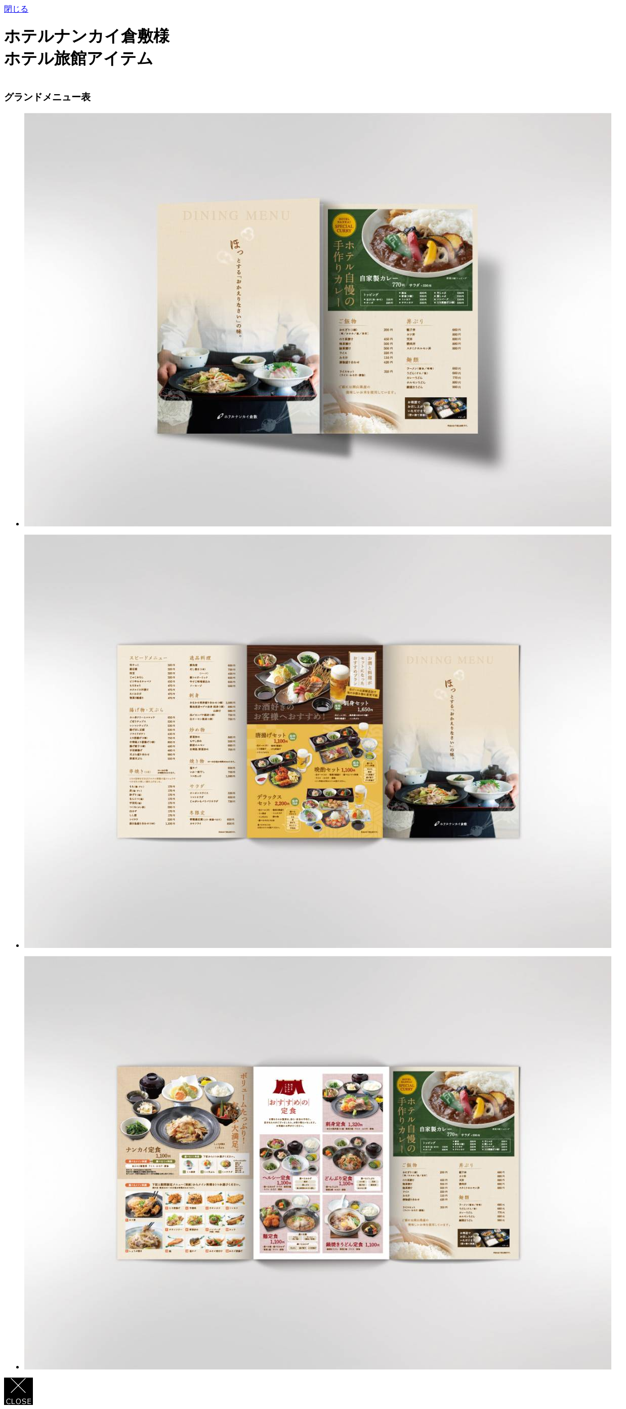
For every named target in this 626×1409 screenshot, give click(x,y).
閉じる (16, 9)
